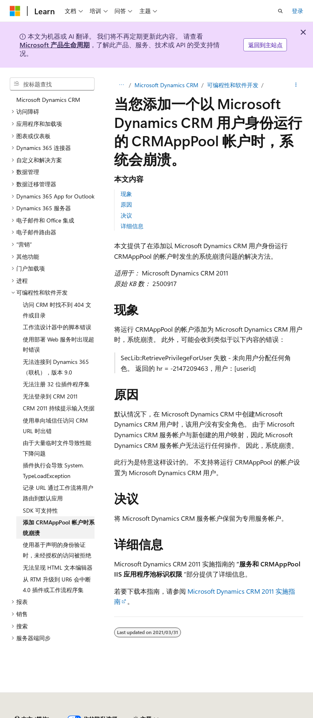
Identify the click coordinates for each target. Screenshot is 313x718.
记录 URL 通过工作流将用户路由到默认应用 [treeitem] (58, 493)
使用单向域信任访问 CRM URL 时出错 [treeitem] (55, 425)
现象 (126, 194)
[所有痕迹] (121, 85)
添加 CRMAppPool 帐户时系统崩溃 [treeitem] (59, 527)
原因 (126, 204)
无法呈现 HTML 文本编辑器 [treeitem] (58, 567)
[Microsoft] (15, 11)
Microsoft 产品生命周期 (55, 44)
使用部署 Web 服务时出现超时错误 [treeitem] (58, 344)
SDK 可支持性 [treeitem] (40, 510)
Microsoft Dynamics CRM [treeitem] (48, 100)
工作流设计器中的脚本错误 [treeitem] (57, 327)
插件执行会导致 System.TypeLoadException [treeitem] (53, 470)
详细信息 (132, 226)
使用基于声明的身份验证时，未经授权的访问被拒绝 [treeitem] (57, 550)
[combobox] (52, 83)
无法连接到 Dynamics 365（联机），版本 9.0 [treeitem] (56, 367)
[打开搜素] (280, 11)
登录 (297, 11)
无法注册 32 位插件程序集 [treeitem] (56, 384)
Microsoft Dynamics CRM (166, 85)
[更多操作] (296, 85)
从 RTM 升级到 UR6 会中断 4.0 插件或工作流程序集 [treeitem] (57, 584)
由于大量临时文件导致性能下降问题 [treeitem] (57, 448)
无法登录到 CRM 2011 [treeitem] (50, 396)
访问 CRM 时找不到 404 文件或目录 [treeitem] (57, 310)
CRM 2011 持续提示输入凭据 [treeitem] (59, 408)
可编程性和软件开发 (232, 85)
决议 (126, 215)
